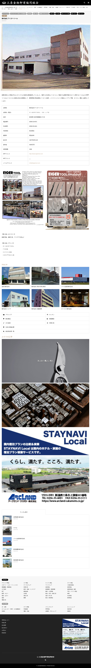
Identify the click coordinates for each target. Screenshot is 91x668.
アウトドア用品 (5, 582)
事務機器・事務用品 (6, 587)
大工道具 (58, 13)
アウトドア (9, 314)
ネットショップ (5, 13)
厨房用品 (69, 587)
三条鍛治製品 (70, 585)
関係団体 (4, 632)
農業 (25, 597)
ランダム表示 (23, 512)
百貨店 (3, 611)
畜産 (3, 597)
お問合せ (4, 630)
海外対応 (69, 609)
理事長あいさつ (5, 620)
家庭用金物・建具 (71, 589)
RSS (45, 660)
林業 (68, 593)
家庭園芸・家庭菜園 (50, 589)
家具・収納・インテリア (29, 589)
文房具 (25, 593)
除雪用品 (69, 597)
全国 (4, 15)
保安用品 (48, 587)
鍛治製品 (8, 318)
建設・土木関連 (49, 591)
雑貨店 (69, 611)
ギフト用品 (70, 582)
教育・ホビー (74, 13)
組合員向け (4, 627)
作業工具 (52, 13)
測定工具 (26, 595)
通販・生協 (35, 13)
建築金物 (26, 591)
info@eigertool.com (34, 163)
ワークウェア (49, 585)
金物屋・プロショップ (44, 13)
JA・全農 (4, 607)
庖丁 (3, 591)
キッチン (51, 314)
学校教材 (26, 609)
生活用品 (69, 595)
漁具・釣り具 (49, 595)
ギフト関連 (26, 607)
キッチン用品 (49, 582)
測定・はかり (81, 13)
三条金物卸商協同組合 (41, 665)
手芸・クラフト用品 (65, 13)
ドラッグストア (49, 607)
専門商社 (29, 13)
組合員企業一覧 (10, 331)
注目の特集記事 (10, 327)
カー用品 (26, 582)
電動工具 (4, 600)
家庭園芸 (51, 318)
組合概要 (4, 625)
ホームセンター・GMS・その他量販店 (18, 13)
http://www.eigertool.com (36, 154)
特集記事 (4, 622)
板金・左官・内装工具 (51, 593)
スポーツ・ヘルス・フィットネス (10, 585)
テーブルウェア (27, 585)
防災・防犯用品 (49, 597)
